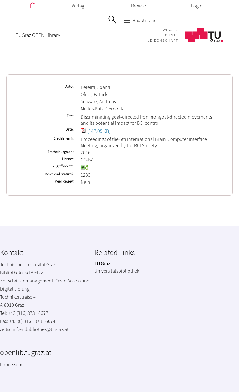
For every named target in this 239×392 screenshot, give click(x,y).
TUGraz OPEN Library (38, 35)
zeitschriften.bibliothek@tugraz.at (34, 329)
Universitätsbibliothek (116, 271)
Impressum (11, 364)
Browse (138, 5)
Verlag (78, 5)
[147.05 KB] (95, 131)
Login (197, 5)
